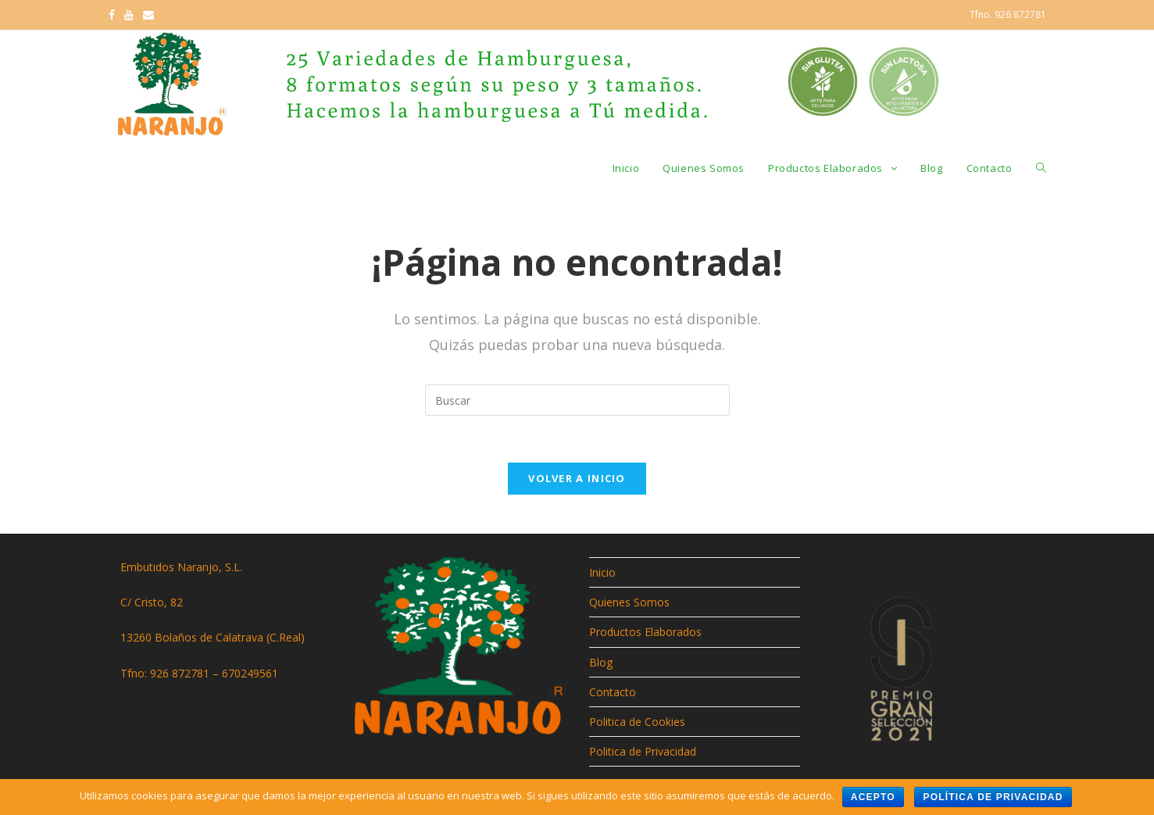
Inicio (602, 572)
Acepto (873, 797)
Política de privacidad (993, 797)
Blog (601, 662)
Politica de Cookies (637, 721)
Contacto (612, 692)
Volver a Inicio (577, 478)
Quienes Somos (629, 602)
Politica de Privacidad (642, 751)
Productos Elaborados (645, 631)
